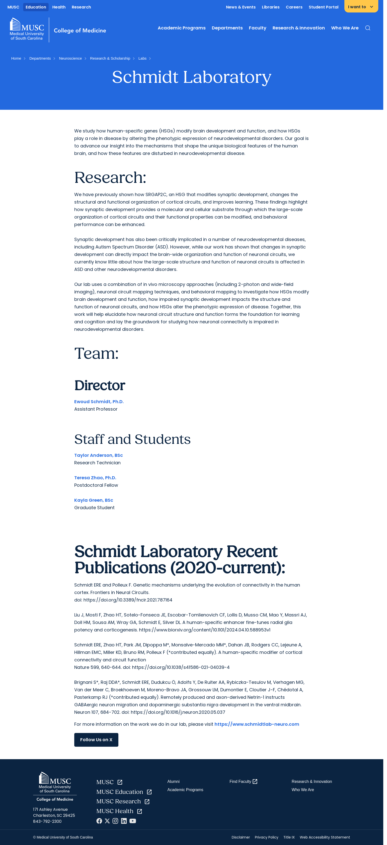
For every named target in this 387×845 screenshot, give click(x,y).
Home (16, 58)
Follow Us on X (96, 739)
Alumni (173, 781)
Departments (227, 28)
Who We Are (345, 28)
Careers (294, 7)
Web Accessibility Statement (325, 837)
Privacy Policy (266, 837)
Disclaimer (241, 837)
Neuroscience (70, 58)
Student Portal (323, 7)
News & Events (241, 7)
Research (81, 7)
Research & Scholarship (110, 58)
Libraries (271, 7)
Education (36, 7)
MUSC (13, 7)
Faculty (257, 28)
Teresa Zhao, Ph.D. (95, 478)
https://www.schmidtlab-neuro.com (257, 724)
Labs (143, 58)
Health (59, 7)
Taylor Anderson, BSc (98, 455)
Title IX (289, 837)
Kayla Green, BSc (93, 500)
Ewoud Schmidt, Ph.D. (99, 401)
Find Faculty (244, 781)
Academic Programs (182, 28)
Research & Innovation (299, 28)
